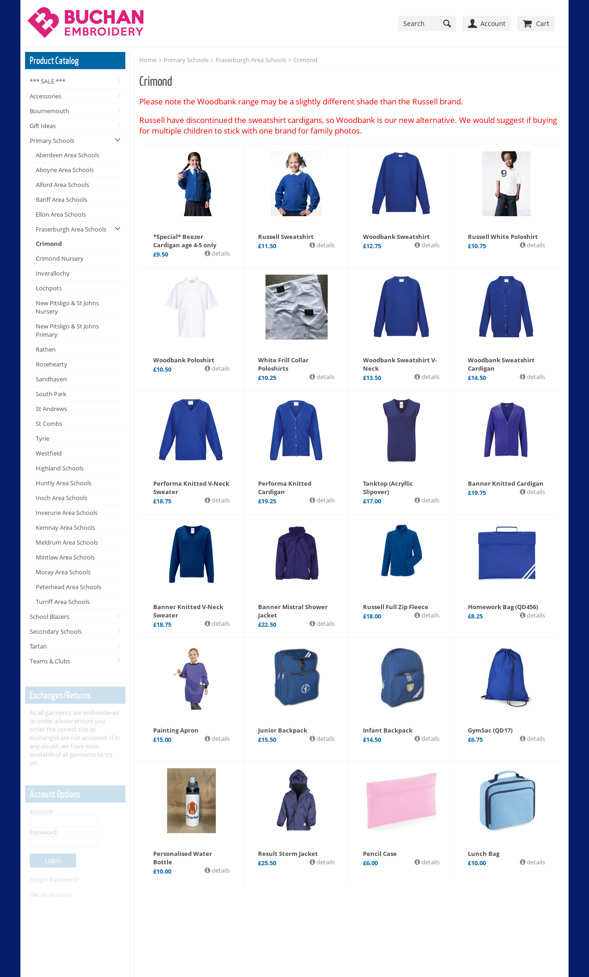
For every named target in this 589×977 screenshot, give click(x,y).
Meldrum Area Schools (67, 542)
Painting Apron (176, 730)
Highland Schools (60, 468)
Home (147, 60)
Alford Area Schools (62, 184)
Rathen (46, 349)
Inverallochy (53, 273)
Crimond (49, 243)
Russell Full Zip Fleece (395, 607)
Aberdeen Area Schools (67, 155)
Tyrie (42, 438)
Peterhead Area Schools (68, 587)
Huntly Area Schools (63, 483)
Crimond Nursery (60, 258)
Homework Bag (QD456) (503, 607)
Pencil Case (380, 853)
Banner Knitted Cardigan (506, 483)
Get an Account (51, 894)
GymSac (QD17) (490, 730)
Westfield (49, 453)
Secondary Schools (56, 631)
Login (53, 860)
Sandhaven (51, 379)
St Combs (49, 423)
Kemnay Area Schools (65, 527)
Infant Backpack (388, 730)
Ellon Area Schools (61, 214)
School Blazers (49, 616)
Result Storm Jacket (288, 853)
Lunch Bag (483, 853)
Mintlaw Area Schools (65, 557)
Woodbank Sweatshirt (396, 236)
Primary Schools (52, 140)
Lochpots (49, 288)
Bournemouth (49, 111)
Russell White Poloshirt (503, 236)
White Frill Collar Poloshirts (283, 364)
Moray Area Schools (63, 572)
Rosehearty (51, 364)
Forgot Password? (54, 879)
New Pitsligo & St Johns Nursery (67, 307)
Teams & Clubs (50, 661)
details (220, 253)
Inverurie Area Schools (66, 512)
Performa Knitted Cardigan (284, 487)
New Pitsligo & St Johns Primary (67, 330)
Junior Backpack (282, 730)
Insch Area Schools (61, 498)
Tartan (38, 646)
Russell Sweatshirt (286, 236)
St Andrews (51, 409)
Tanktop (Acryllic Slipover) (388, 487)
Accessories (45, 96)
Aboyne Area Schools (65, 170)
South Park (51, 394)
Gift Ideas (43, 126)
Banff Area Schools (61, 199)
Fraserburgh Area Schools (71, 229)
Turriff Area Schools (63, 602)
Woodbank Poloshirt (183, 360)
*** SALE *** (47, 81)
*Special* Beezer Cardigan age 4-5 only (184, 240)
